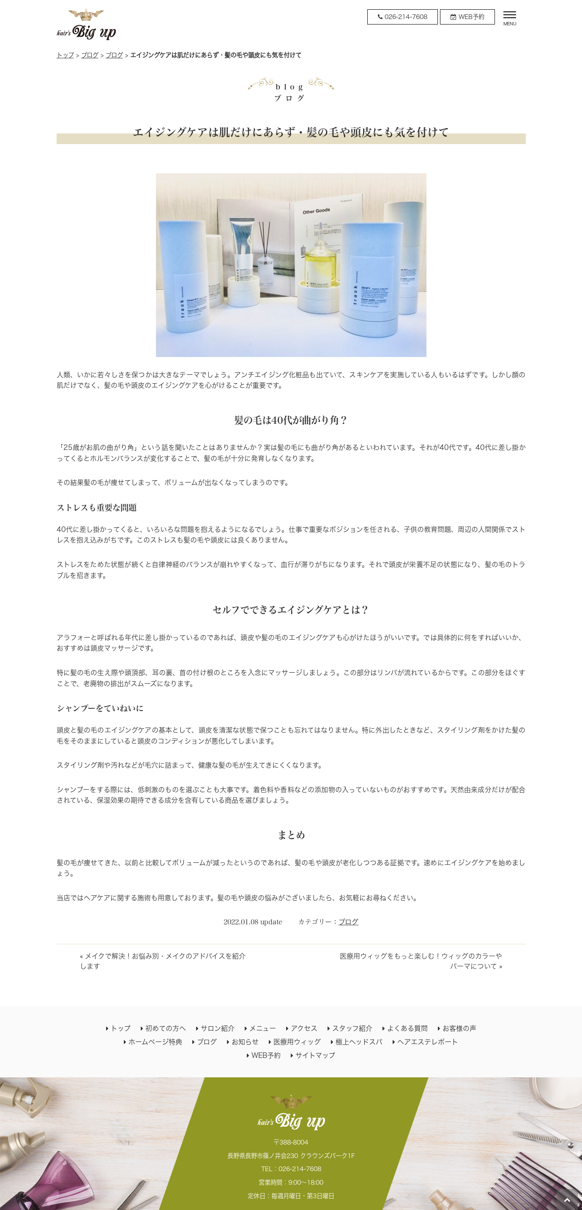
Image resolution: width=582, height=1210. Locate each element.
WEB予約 (266, 1055)
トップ (65, 55)
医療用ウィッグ (297, 1041)
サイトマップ (315, 1055)
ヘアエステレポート (427, 1041)
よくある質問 (407, 1028)
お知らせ (245, 1041)
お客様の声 (459, 1028)
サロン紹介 (218, 1028)
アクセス (304, 1028)
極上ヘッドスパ (359, 1041)
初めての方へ (165, 1028)
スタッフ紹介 (352, 1028)
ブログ (89, 55)
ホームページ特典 (155, 1041)
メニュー (262, 1028)
